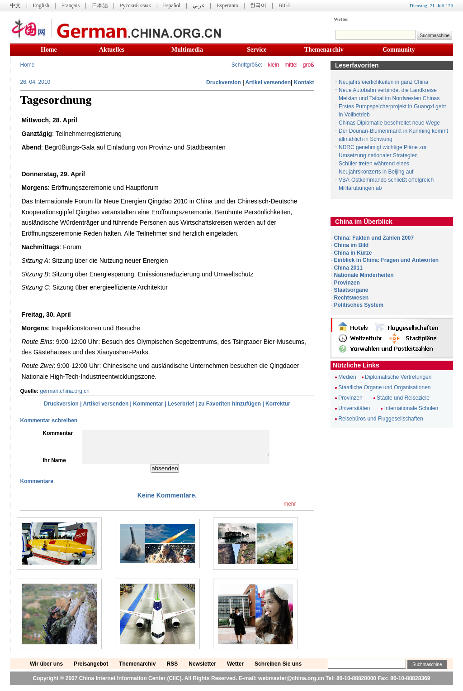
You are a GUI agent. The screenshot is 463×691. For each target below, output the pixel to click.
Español (172, 5)
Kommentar (148, 404)
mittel (291, 65)
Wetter (341, 19)
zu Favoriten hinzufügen (229, 404)
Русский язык (135, 5)
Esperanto (227, 5)
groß (308, 65)
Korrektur (277, 404)
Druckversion (223, 82)
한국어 (258, 5)
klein (273, 65)
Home (49, 49)
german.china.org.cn (65, 391)
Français (70, 5)
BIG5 (285, 5)
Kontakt (304, 82)
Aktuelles (111, 49)
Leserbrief (181, 404)
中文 (15, 5)
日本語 (100, 5)
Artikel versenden (268, 82)
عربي (199, 5)
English (41, 5)
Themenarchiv (324, 49)
